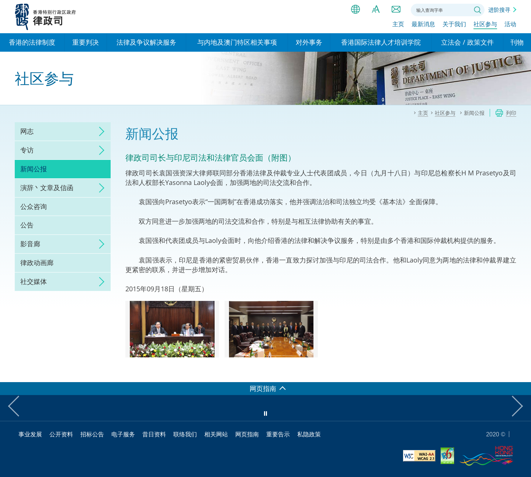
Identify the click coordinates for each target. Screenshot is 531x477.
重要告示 (278, 434)
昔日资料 (154, 434)
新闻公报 (33, 168)
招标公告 (92, 434)
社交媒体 (33, 281)
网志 (27, 131)
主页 (398, 25)
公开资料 (61, 434)
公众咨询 (33, 206)
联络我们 (396, 9)
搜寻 (477, 10)
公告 (27, 224)
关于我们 (454, 25)
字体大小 (375, 9)
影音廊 (30, 243)
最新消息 (423, 25)
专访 (27, 149)
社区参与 (485, 25)
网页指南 (247, 434)
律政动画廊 (36, 262)
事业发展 (30, 434)
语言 (355, 9)
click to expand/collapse (99, 131)
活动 (510, 25)
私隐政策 (309, 434)
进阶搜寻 (499, 9)
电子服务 (123, 434)
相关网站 (216, 434)
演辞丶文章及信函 (46, 187)
